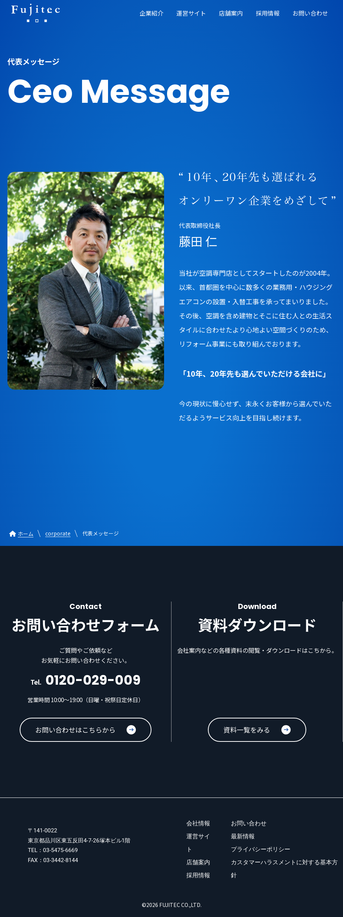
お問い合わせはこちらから (85, 729)
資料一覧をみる (257, 729)
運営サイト (191, 13)
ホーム (20, 533)
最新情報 (243, 836)
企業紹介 (151, 13)
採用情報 (268, 13)
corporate (58, 533)
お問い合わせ (310, 13)
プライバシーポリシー (260, 849)
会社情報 (198, 823)
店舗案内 (231, 13)
